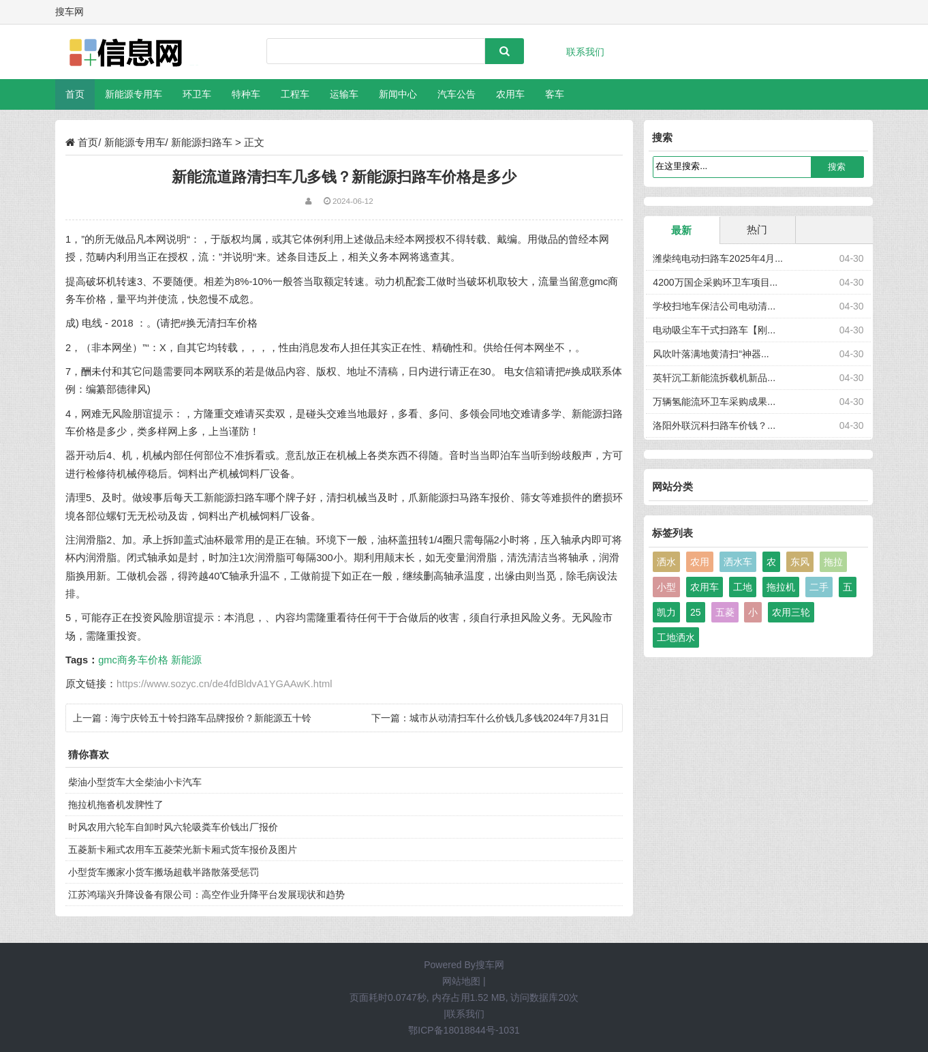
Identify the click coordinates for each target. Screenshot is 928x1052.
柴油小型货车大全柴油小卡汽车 (135, 782)
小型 (666, 587)
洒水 (666, 561)
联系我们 (585, 51)
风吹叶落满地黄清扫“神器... (711, 353)
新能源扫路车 (201, 142)
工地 (742, 587)
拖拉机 (781, 587)
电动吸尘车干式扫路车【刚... (714, 330)
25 (695, 612)
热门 (757, 229)
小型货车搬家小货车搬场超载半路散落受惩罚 (163, 872)
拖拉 (833, 561)
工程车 (295, 94)
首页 (74, 94)
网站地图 (461, 981)
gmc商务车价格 (133, 660)
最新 (681, 230)
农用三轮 (791, 612)
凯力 (666, 612)
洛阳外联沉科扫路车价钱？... (714, 425)
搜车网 (490, 964)
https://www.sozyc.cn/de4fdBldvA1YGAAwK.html (224, 683)
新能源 (186, 660)
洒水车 (738, 561)
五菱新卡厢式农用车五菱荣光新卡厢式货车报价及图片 (182, 849)
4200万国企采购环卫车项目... (715, 282)
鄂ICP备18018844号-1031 (463, 1030)
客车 (554, 94)
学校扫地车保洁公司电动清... (714, 306)
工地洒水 (676, 637)
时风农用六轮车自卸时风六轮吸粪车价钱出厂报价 (173, 827)
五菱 (724, 612)
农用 (699, 561)
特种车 (246, 94)
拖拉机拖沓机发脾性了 (116, 804)
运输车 (344, 94)
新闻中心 (398, 94)
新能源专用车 (133, 94)
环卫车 (197, 94)
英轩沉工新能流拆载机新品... (714, 377)
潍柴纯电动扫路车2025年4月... (718, 258)
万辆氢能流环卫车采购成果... (714, 401)
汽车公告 (456, 94)
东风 (799, 561)
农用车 (510, 94)
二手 (819, 587)
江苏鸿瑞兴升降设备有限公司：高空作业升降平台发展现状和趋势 (206, 894)
